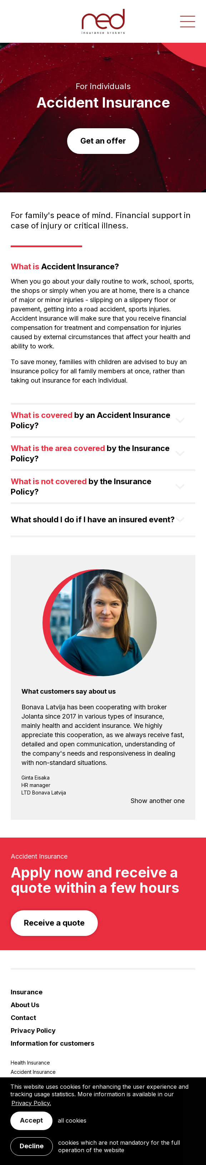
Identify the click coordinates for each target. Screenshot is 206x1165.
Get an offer (103, 140)
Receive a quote (54, 922)
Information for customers (52, 1043)
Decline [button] (32, 1146)
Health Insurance (30, 1063)
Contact (23, 1017)
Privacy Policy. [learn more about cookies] (31, 1103)
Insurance (26, 992)
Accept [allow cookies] (31, 1120)
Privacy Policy (33, 1030)
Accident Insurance (33, 1072)
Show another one (158, 800)
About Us (25, 1005)
